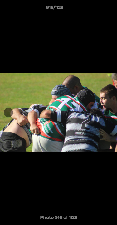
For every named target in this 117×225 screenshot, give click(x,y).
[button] (94, 9)
